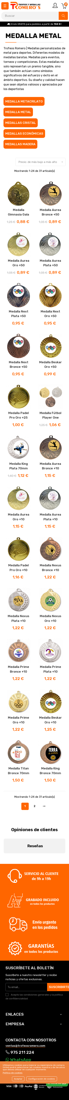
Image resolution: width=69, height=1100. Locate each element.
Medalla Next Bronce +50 (18, 364)
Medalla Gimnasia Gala (18, 212)
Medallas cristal (20, 123)
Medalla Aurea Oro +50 (18, 263)
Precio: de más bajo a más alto (41, 162)
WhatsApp (18, 1029)
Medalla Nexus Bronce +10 (50, 567)
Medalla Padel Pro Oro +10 (18, 567)
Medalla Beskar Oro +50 (50, 364)
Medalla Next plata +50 (18, 314)
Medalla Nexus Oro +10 (50, 618)
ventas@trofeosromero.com (25, 1015)
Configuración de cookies (41, 1079)
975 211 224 (20, 1022)
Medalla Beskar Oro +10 (50, 720)
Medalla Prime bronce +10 (18, 669)
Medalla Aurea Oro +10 (18, 517)
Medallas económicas (24, 133)
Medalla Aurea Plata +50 (50, 263)
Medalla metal (18, 112)
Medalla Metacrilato (24, 101)
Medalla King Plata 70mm (18, 466)
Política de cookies (12, 1073)
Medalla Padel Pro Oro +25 (18, 415)
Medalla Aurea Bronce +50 (50, 212)
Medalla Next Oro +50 (50, 314)
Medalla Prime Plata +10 (50, 669)
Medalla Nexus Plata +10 (18, 618)
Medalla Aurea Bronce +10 (50, 466)
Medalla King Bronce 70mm (50, 771)
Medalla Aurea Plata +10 (50, 517)
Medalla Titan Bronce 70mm (18, 771)
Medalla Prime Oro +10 (18, 720)
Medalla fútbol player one (50, 415)
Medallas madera (20, 144)
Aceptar (18, 1079)
